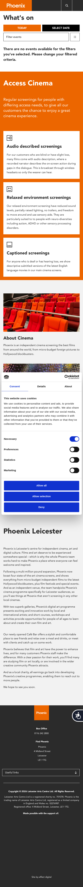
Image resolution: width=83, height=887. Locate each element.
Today (22, 28)
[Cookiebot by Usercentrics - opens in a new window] (64, 377)
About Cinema (18, 338)
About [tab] (68, 386)
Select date (61, 28)
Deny (41, 507)
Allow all (41, 485)
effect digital (45, 877)
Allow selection (41, 496)
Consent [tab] (15, 386)
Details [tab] (41, 386)
